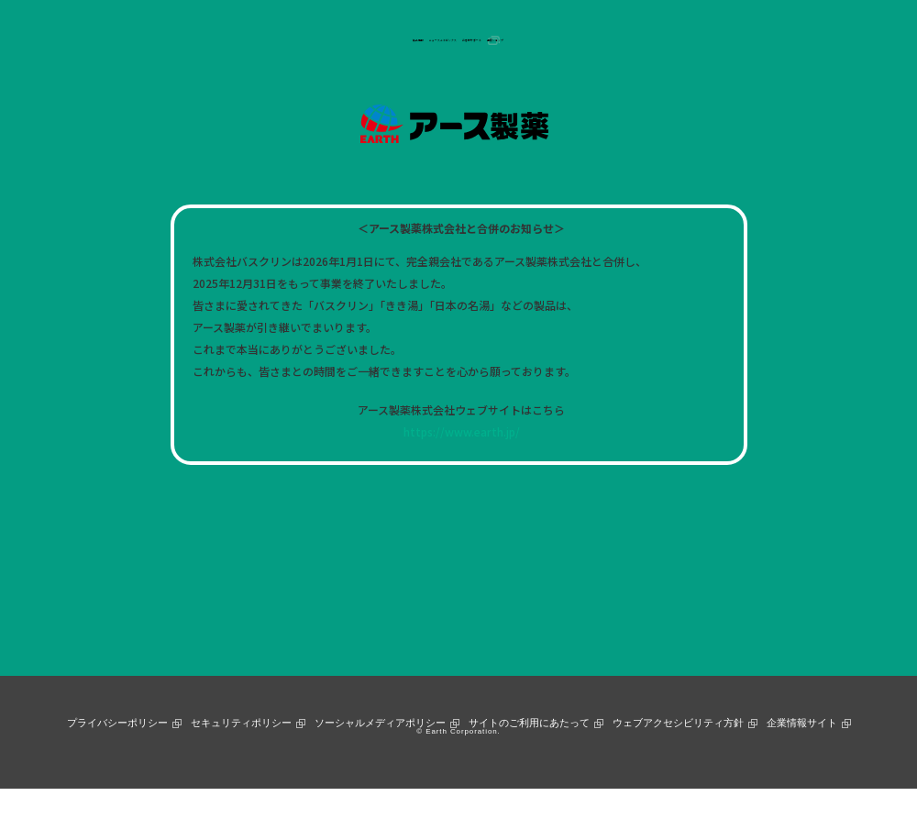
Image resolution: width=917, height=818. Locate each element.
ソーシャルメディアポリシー (380, 722)
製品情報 (293, 40)
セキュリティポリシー (241, 722)
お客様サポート (510, 40)
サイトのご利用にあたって (529, 722)
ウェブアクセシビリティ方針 (678, 722)
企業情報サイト (802, 722)
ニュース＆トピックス (393, 40)
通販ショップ (606, 40)
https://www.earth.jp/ (461, 431)
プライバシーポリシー (117, 722)
